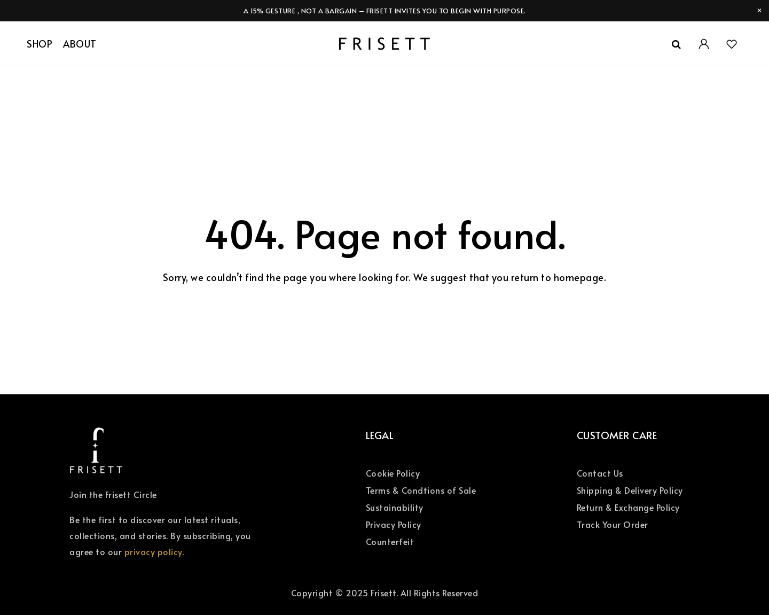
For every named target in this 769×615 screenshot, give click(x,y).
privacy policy (153, 551)
